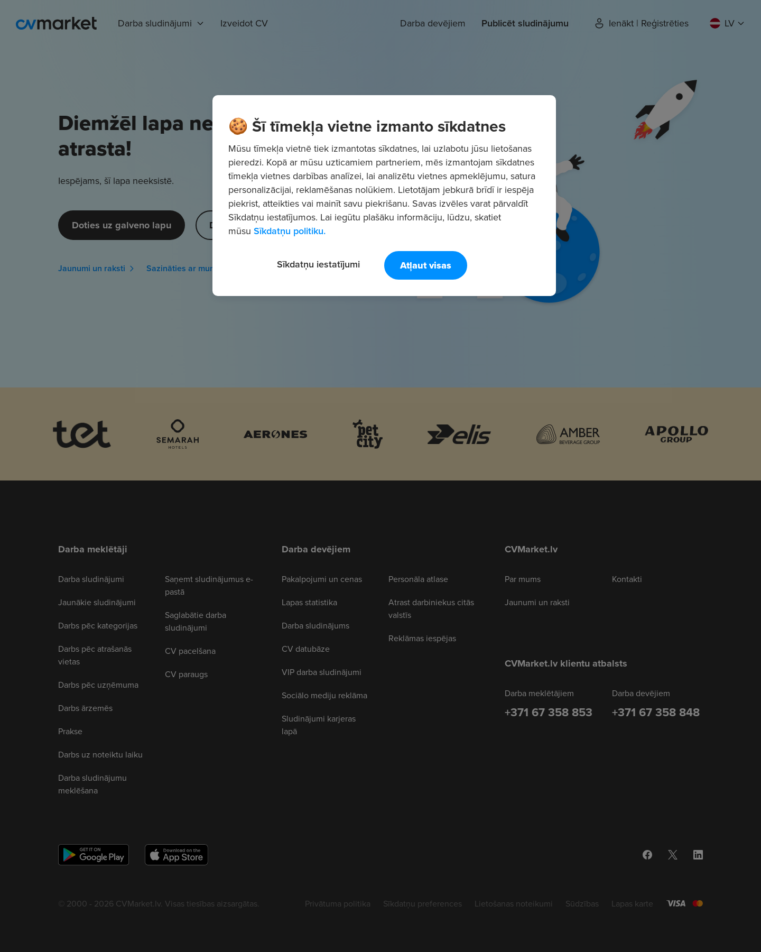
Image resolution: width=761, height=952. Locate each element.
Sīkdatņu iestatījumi (318, 264)
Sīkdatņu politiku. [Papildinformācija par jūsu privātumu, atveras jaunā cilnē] (290, 230)
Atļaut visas (425, 265)
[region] (384, 195)
